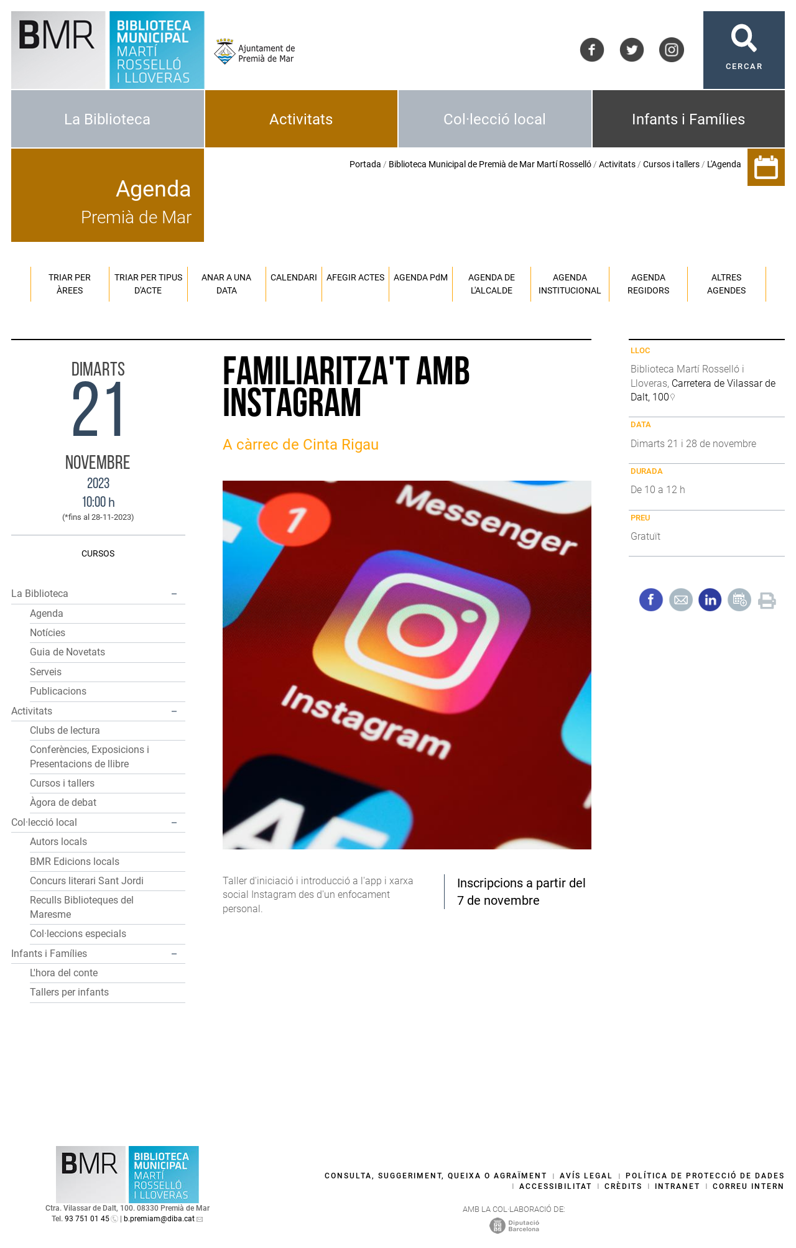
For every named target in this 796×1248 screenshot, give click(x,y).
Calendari (294, 277)
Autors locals (58, 842)
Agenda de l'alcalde (491, 283)
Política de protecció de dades (705, 1176)
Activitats (301, 119)
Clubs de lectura (65, 730)
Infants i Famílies (688, 119)
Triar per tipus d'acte (148, 283)
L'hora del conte (64, 973)
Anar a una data (226, 283)
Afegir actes (355, 277)
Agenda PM (421, 277)
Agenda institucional (570, 283)
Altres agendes (726, 283)
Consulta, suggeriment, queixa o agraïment (436, 1176)
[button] (174, 594)
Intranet (677, 1186)
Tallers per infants (69, 992)
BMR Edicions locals (74, 861)
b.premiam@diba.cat (159, 1218)
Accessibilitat (555, 1186)
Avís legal (586, 1176)
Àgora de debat (63, 802)
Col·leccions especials (78, 934)
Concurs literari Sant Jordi (87, 881)
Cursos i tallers (671, 164)
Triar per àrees (70, 283)
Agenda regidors (648, 283)
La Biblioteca (107, 119)
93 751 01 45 (87, 1218)
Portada (365, 164)
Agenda (46, 613)
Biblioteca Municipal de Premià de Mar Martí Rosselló (490, 164)
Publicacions (58, 691)
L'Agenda (724, 164)
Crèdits (623, 1186)
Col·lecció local (494, 119)
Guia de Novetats (67, 652)
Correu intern (749, 1186)
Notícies (47, 633)
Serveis (46, 672)
